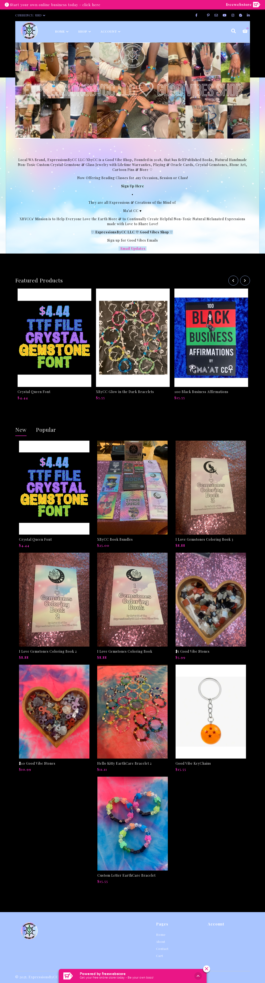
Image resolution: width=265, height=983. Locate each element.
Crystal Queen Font (34, 391)
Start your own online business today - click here (55, 4)
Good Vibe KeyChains (193, 763)
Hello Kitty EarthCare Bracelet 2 (124, 763)
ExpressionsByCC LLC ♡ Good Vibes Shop (132, 232)
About (160, 942)
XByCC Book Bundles (115, 539)
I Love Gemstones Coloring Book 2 (48, 651)
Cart (159, 956)
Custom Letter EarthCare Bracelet (126, 875)
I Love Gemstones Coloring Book (124, 651)
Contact (162, 949)
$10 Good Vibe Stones (37, 763)
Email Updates (133, 248)
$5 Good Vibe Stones (193, 651)
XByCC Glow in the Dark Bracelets (125, 391)
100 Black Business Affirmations (201, 391)
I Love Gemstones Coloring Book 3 (204, 539)
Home (60, 31)
